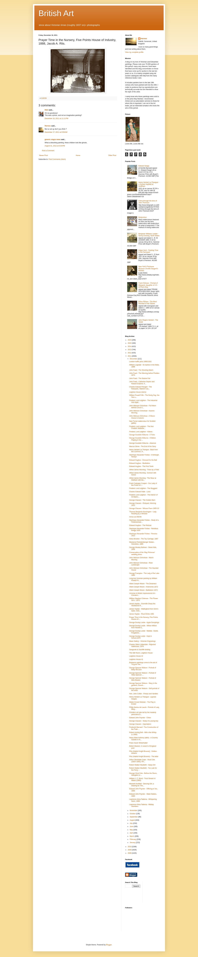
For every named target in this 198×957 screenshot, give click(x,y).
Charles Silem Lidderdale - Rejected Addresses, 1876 (142, 645)
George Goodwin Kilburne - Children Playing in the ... (142, 439)
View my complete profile (134, 52)
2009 (130, 850)
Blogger (109, 945)
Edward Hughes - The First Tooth (141, 466)
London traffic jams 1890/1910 (140, 362)
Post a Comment (48, 151)
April (131, 833)
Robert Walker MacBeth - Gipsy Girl (142, 765)
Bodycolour (142, 217)
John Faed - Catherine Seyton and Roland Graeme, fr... (141, 383)
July (131, 823)
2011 (130, 356)
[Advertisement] (157, 892)
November (134, 810)
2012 (130, 353)
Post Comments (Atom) (57, 159)
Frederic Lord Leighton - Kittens (140, 432)
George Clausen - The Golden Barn (142, 500)
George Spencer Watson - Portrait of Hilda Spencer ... (142, 674)
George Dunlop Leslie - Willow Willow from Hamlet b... (143, 627)
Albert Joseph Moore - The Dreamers (142, 584)
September (134, 817)
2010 (130, 847)
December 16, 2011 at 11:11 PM (56, 118)
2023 (130, 340)
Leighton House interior (137, 392)
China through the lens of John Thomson (147, 202)
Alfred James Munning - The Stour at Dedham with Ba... (142, 479)
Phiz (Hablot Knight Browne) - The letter (143, 756)
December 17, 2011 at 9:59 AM (56, 132)
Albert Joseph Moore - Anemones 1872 (143, 587)
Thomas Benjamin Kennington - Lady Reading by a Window (142, 513)
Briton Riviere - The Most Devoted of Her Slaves (147, 303)
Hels (46, 110)
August (132, 820)
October (133, 814)
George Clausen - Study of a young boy (143, 721)
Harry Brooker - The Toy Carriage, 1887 (143, 539)
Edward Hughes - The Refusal (140, 525)
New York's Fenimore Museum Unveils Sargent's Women (148, 269)
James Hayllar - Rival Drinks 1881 (141, 614)
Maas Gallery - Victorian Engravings (142, 641)
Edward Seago (143, 166)
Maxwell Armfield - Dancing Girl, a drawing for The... (141, 785)
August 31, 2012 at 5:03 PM (55, 146)
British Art (56, 13)
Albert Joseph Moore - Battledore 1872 (143, 590)
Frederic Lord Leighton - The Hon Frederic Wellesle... (141, 427)
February (133, 839)
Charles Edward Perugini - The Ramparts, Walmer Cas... (140, 388)
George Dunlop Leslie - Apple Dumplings (144, 622)
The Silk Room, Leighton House (140, 653)
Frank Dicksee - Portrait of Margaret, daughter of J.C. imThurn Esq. (148, 285)
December (134, 359)
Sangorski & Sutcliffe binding (139, 650)
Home (78, 155)
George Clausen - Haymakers (140, 724)
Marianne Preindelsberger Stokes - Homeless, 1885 (142, 543)
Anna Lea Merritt (135, 517)
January (133, 842)
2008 (130, 853)
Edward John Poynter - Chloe (140, 718)
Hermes (48, 126)
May (131, 830)
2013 (130, 350)
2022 (130, 343)
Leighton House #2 (136, 656)
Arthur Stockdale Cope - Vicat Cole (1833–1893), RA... (142, 761)
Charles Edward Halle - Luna (139, 492)
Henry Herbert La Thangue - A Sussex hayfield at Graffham (148, 184)
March (132, 836)
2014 (130, 346)
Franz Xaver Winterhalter (138, 743)
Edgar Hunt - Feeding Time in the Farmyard (148, 251)
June (132, 826)
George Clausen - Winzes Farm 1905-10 (144, 508)
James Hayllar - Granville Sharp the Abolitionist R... (142, 605)
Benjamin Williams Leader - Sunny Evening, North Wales (149, 235)
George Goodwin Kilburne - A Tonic (142, 435)
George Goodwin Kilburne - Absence (142, 443)
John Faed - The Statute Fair (139, 378)
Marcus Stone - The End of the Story (142, 446)
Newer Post (43, 155)
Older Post (112, 155)
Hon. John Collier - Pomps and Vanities (143, 694)
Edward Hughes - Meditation (139, 463)
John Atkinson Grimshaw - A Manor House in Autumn (142, 417)
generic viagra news (53, 139)
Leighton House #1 (136, 659)
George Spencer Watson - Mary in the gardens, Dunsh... (143, 684)
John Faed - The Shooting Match (141, 370)
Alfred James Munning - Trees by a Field (144, 470)
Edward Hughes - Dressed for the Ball (143, 460)
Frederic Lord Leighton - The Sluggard (143, 488)
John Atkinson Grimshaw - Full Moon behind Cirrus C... (142, 407)
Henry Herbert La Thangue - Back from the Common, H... (143, 451)
